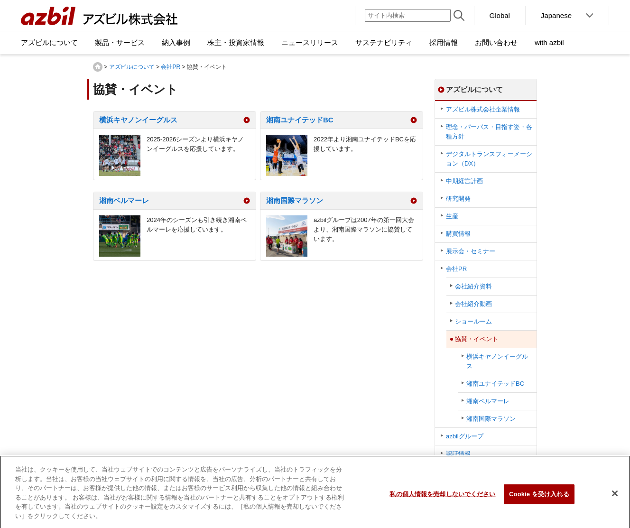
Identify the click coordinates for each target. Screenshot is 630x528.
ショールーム (473, 321)
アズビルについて (132, 67)
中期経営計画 (464, 181)
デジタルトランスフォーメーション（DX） (489, 158)
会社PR (170, 67)
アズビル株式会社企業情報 (483, 109)
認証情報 (458, 453)
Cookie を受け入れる (539, 498)
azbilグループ (464, 436)
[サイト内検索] (408, 15)
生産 (452, 216)
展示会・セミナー (470, 251)
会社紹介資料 (473, 286)
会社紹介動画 (473, 303)
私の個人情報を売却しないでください (442, 498)
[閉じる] (614, 498)
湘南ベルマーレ (124, 200)
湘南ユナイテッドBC (300, 120)
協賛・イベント (476, 339)
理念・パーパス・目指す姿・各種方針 (489, 131)
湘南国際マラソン (294, 200)
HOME (97, 67)
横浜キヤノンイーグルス (138, 120)
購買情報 (458, 233)
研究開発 (458, 198)
